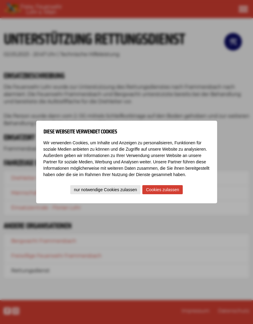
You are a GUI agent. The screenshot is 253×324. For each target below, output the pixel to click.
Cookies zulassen (162, 189)
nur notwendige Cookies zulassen (105, 189)
